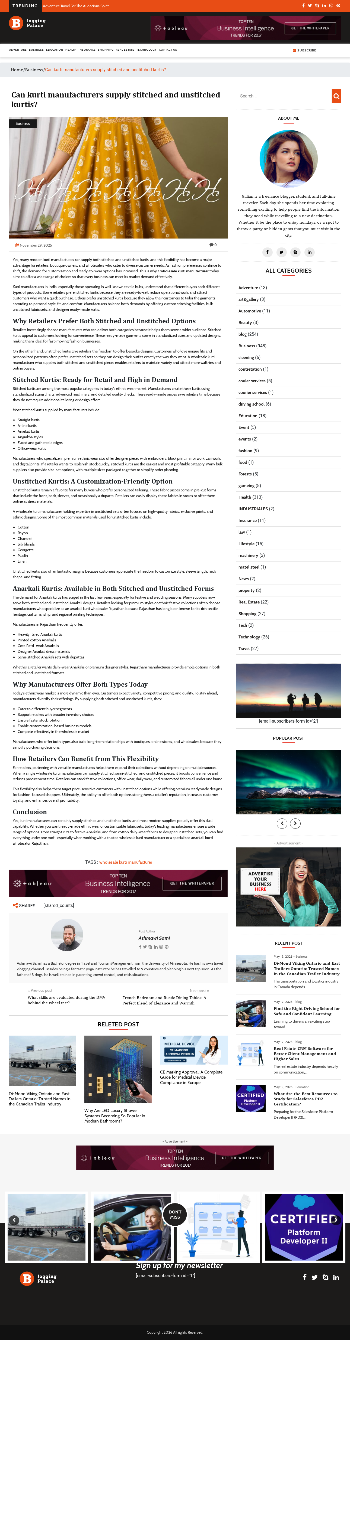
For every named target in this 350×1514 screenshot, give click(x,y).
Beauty (245, 322)
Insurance (87, 49)
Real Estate (125, 49)
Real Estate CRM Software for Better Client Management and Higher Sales (305, 1053)
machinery (248, 555)
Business (36, 49)
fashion (245, 450)
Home (17, 69)
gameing (246, 485)
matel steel (248, 567)
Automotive (249, 311)
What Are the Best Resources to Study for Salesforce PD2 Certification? (306, 1099)
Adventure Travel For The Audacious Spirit (76, 6)
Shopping (106, 49)
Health (71, 49)
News (243, 578)
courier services (252, 392)
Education (54, 49)
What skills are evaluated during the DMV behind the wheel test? (67, 1000)
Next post (199, 990)
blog (242, 334)
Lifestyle (246, 543)
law (241, 532)
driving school (251, 404)
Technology (146, 49)
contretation (250, 369)
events (244, 439)
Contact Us (168, 49)
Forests (245, 474)
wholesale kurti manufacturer (184, 271)
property (246, 590)
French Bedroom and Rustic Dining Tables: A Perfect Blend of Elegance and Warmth (164, 1000)
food (242, 462)
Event (243, 427)
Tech (242, 625)
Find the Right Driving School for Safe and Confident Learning (307, 1011)
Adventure (18, 49)
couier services (252, 380)
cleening (246, 357)
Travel (244, 648)
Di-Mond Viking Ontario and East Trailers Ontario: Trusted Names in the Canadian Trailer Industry (40, 1099)
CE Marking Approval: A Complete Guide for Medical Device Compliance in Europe (191, 1077)
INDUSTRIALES (253, 508)
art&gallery (248, 299)
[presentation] (282, 823)
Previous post (40, 990)
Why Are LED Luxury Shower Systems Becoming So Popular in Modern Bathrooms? (114, 1115)
